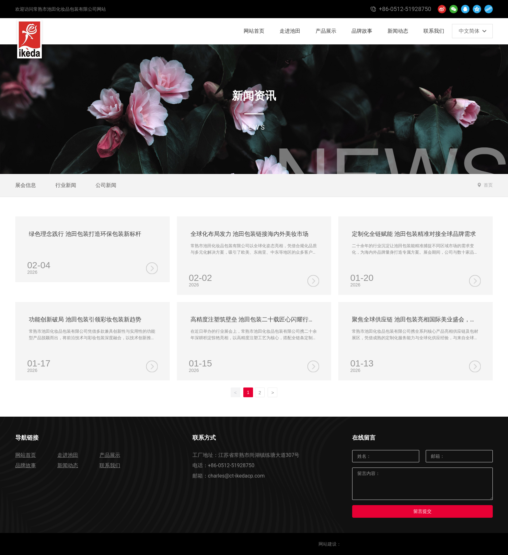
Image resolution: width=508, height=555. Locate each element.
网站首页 (25, 455)
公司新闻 (106, 185)
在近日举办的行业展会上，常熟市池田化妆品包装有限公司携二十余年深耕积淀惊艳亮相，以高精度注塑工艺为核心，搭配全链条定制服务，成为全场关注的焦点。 (253, 337)
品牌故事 (25, 465)
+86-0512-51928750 (231, 465)
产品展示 (109, 455)
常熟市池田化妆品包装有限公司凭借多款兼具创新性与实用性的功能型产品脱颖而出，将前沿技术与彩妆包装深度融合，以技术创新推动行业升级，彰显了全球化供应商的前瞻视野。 (92, 337)
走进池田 (67, 455)
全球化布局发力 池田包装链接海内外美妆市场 (249, 233)
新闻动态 (67, 465)
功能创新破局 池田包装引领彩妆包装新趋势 (85, 319)
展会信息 (25, 185)
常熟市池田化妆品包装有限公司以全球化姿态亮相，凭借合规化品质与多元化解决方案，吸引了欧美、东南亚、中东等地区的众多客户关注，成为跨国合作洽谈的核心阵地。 (253, 252)
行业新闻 (65, 185)
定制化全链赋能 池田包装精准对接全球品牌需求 (414, 233)
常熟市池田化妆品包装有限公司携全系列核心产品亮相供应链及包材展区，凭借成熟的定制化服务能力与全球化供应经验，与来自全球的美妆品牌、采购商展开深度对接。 (415, 337)
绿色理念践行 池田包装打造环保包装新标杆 (85, 233)
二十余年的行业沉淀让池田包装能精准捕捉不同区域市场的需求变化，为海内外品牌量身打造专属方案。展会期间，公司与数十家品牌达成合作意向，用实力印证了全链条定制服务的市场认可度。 (415, 252)
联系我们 (109, 465)
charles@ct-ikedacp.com (236, 476)
